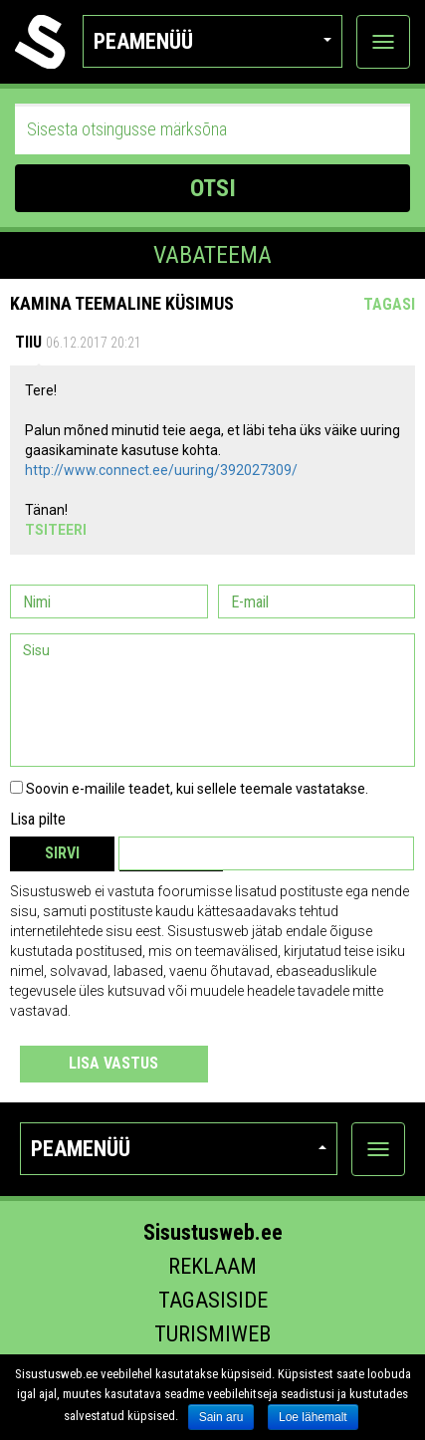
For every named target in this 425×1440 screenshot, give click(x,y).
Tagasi (389, 304)
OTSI (213, 188)
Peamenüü (212, 41)
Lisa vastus (113, 1063)
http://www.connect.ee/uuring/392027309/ (161, 470)
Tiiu (28, 342)
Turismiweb (212, 1333)
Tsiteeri (56, 530)
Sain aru (221, 1417)
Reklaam (212, 1266)
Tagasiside (213, 1300)
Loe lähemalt (313, 1417)
